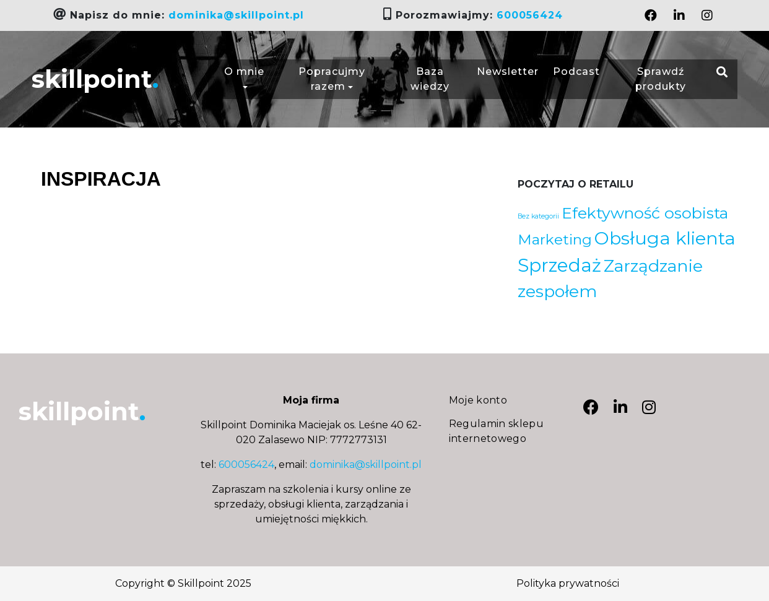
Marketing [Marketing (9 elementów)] (555, 239)
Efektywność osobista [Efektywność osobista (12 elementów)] (645, 213)
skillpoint (95, 79)
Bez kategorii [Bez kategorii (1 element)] (538, 216)
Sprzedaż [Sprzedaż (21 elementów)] (559, 265)
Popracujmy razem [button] (331, 79)
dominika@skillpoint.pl (236, 15)
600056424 (530, 15)
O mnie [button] (244, 79)
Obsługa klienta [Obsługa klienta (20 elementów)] (665, 238)
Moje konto (478, 400)
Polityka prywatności (567, 583)
